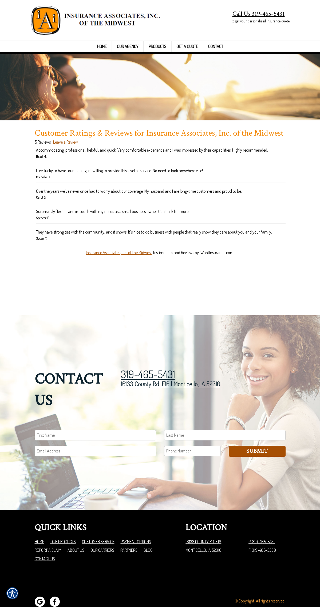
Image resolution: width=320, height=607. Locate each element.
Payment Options (136, 521)
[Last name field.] (225, 415)
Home (39, 521)
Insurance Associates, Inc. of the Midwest (119, 288)
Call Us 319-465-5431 (258, 14)
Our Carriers (102, 530)
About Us (76, 530)
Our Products (63, 521)
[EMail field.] (95, 431)
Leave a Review (65, 177)
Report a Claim (48, 530)
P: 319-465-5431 (261, 521)
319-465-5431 (148, 354)
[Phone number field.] (192, 431)
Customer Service (98, 521)
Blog (148, 530)
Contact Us (45, 538)
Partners (128, 530)
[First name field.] (95, 415)
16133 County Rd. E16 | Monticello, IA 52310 (170, 364)
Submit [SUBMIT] (257, 431)
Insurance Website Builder (264, 589)
